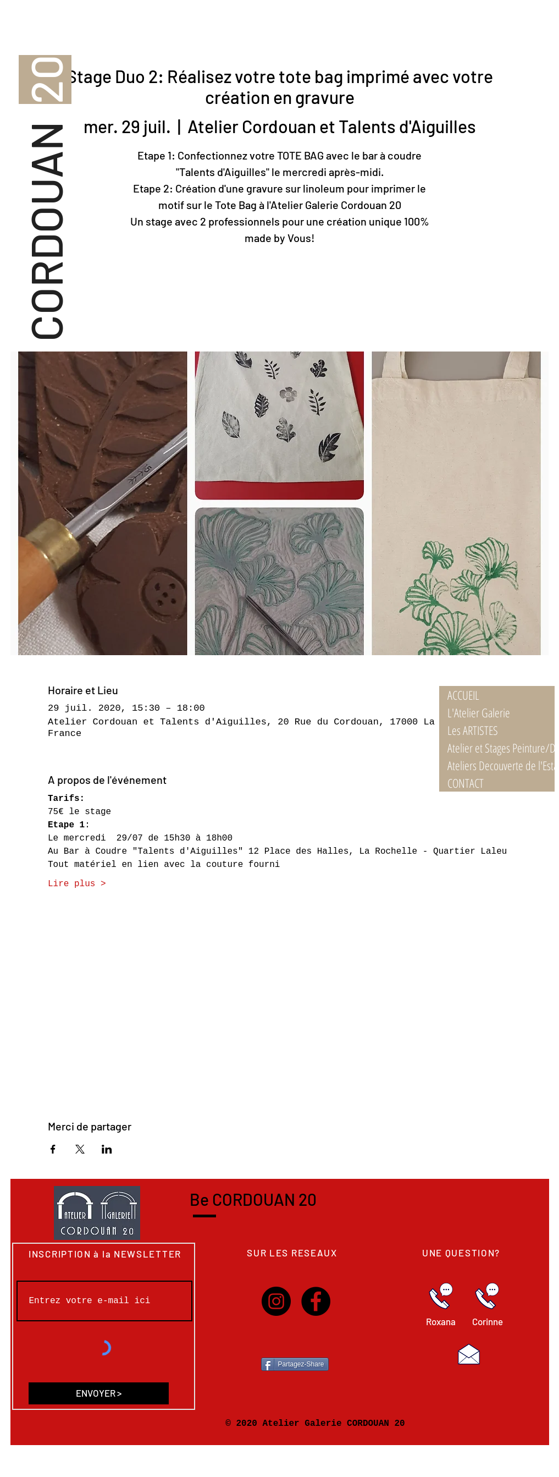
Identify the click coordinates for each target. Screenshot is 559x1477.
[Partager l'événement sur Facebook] (53, 1149)
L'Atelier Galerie (478, 712)
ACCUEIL (463, 695)
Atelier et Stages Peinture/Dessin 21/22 (501, 747)
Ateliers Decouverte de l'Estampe (501, 765)
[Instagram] (276, 1301)
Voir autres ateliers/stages (279, 300)
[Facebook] (315, 1301)
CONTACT (465, 783)
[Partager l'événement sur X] (80, 1149)
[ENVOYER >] (99, 1393)
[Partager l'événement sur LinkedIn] (107, 1149)
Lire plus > (77, 884)
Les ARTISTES (472, 730)
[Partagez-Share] (295, 1364)
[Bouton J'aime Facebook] (295, 1340)
